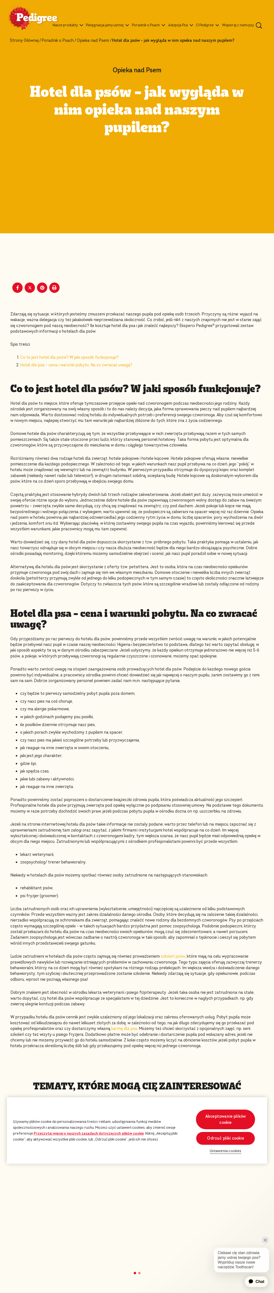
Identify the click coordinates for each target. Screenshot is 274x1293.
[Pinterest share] (42, 287)
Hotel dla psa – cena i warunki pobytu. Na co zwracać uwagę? (76, 365)
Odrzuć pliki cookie (225, 1138)
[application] (253, 1281)
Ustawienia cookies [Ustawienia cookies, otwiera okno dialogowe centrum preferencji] (226, 1151)
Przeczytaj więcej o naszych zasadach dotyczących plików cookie (89, 1133)
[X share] (30, 287)
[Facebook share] (17, 287)
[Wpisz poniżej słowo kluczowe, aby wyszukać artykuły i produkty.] (259, 25)
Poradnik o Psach (58, 40)
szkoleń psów (173, 956)
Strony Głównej (24, 40)
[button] (135, 1273)
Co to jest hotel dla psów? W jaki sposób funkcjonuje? (69, 357)
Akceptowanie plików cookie (225, 1119)
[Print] (54, 287)
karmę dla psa (124, 1028)
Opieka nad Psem (93, 40)
